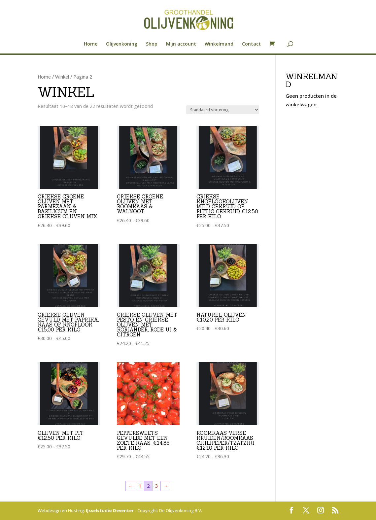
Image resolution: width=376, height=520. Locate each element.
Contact (251, 44)
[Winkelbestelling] (222, 109)
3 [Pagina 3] (156, 485)
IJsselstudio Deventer (110, 510)
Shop (151, 44)
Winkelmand (219, 44)
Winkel (62, 77)
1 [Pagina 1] (140, 485)
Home (90, 44)
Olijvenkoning (121, 44)
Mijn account (181, 44)
